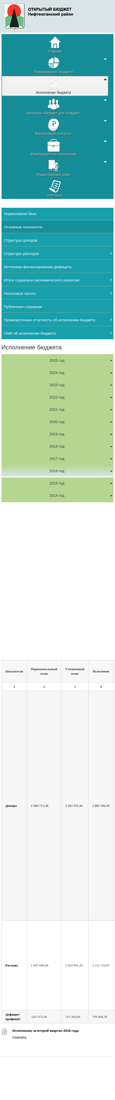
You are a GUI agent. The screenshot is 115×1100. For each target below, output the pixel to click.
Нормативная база (20, 214)
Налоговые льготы (20, 293)
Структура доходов (20, 240)
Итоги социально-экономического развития (41, 280)
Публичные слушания (23, 307)
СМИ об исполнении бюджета (30, 333)
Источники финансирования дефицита (38, 267)
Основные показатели (23, 227)
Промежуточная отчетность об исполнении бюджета (49, 320)
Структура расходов (21, 253)
